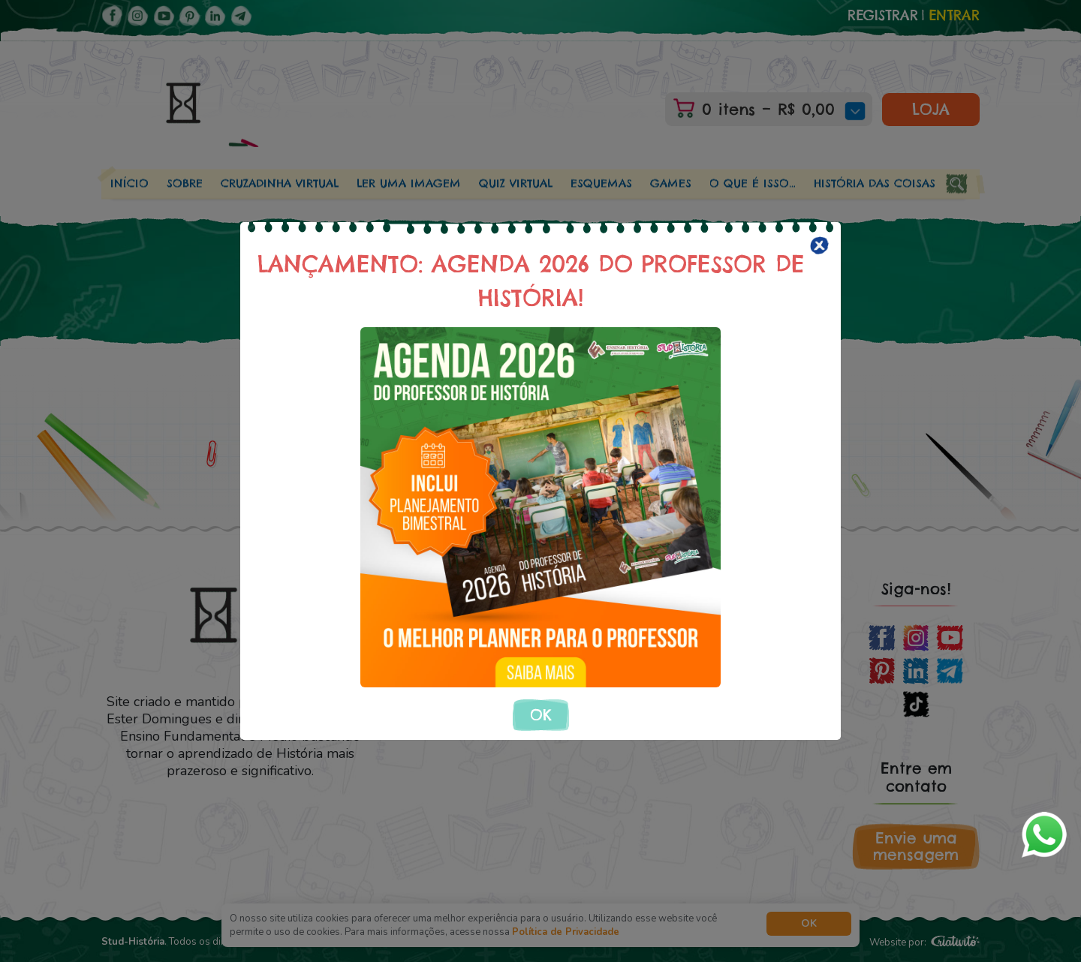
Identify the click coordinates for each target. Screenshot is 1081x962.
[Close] (819, 245)
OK (541, 714)
